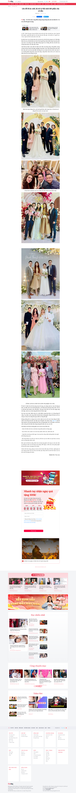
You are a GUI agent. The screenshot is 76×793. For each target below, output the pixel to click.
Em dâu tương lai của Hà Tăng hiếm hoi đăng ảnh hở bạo (53, 28)
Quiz (52, 4)
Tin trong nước (12, 734)
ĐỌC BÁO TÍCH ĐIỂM (61, 4)
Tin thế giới (11, 736)
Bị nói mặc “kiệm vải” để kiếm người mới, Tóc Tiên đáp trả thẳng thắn (21, 713)
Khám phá (11, 739)
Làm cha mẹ (47, 4)
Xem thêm (38, 686)
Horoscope (36, 758)
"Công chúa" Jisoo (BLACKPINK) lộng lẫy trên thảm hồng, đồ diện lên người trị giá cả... (45, 681)
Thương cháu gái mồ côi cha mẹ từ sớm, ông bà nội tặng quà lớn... (18, 629)
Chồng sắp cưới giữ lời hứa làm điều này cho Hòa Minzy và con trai (34, 629)
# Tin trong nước (12, 650)
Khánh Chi (37, 13)
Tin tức (12, 4)
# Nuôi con (56, 590)
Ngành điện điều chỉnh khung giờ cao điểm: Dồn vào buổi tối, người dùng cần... (33, 621)
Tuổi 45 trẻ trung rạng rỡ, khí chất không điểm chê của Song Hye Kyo (34, 653)
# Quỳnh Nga (36, 640)
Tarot (35, 753)
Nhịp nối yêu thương (61, 751)
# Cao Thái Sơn (50, 714)
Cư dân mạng (11, 742)
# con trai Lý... (60, 590)
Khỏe (10, 755)
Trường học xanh (24, 773)
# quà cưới (17, 632)
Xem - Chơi (11, 740)
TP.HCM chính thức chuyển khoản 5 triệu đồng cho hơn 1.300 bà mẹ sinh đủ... (17, 647)
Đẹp (43, 4)
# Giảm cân (30, 714)
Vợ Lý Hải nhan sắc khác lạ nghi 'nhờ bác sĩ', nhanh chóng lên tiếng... (45, 587)
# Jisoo (45, 685)
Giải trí (16, 4)
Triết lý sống (36, 734)
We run (22, 769)
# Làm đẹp (26, 590)
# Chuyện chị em (12, 632)
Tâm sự (47, 736)
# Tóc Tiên (19, 716)
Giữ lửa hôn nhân (49, 734)
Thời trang (11, 752)
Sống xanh (21, 4)
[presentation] (32, 526)
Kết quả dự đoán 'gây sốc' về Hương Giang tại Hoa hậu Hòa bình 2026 (31, 680)
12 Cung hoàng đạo (37, 755)
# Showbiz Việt (31, 633)
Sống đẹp (27, 4)
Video (55, 4)
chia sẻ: (33, 16)
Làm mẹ (47, 759)
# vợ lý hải (44, 590)
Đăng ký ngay (33, 530)
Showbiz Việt (14, 6)
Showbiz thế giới (24, 736)
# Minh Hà (15, 590)
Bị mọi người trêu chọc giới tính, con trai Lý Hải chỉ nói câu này (59, 587)
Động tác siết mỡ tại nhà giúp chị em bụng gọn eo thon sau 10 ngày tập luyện (37, 710)
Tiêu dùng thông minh (13, 737)
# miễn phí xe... (31, 649)
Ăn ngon (39, 4)
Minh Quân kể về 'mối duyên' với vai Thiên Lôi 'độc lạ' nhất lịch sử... (34, 28)
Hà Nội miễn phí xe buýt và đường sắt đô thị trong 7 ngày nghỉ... (33, 645)
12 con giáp (36, 756)
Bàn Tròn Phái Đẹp (13, 768)
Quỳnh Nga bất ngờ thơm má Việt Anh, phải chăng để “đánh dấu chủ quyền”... (33, 637)
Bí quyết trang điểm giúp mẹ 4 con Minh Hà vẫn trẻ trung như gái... (30, 587)
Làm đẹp (10, 753)
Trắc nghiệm (36, 752)
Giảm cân (47, 755)
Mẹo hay (59, 737)
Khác (47, 761)
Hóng (47, 737)
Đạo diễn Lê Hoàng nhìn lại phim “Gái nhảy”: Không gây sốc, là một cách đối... (59, 680)
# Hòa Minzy (19, 701)
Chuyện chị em (33, 4)
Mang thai (23, 753)
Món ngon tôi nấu (61, 739)
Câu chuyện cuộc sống (38, 736)
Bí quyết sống (36, 737)
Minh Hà (19, 1)
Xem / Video (49, 750)
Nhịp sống (48, 758)
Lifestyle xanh (23, 770)
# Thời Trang (12, 590)
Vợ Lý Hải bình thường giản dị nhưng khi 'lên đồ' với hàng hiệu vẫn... (16, 587)
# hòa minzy (36, 633)
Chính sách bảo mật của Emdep (29, 522)
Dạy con (22, 752)
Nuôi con (23, 755)
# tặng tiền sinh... (18, 650)
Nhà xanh (23, 772)
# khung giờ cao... (31, 625)
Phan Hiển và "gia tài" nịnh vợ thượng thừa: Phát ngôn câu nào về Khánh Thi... (16, 680)
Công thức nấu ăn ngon (61, 735)
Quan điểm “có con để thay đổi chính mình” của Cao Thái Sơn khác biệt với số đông (57, 710)
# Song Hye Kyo (31, 658)
